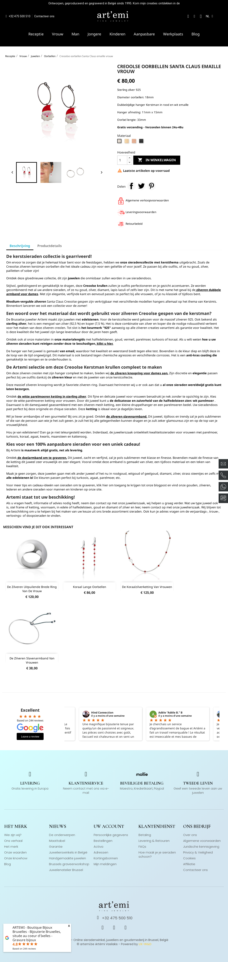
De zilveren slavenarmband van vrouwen (32, 660)
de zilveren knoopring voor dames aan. (139, 373)
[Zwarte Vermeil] (141, 142)
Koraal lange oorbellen (89, 587)
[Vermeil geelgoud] (127, 142)
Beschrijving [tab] (20, 245)
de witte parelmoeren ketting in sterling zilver (52, 396)
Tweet (141, 186)
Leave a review (30, 736)
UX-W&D (145, 944)
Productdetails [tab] (49, 245)
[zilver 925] (119, 142)
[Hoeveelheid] (122, 160)
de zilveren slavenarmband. (126, 416)
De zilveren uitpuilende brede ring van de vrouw (32, 589)
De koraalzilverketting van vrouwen (147, 587)
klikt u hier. (104, 344)
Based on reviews (24, 948)
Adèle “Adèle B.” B (170, 712)
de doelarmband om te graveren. (42, 458)
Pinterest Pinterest (151, 186)
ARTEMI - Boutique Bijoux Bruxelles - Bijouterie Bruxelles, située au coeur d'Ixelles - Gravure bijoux (37, 933)
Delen (131, 186)
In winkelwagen (157, 160)
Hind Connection (102, 712)
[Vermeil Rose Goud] (134, 142)
